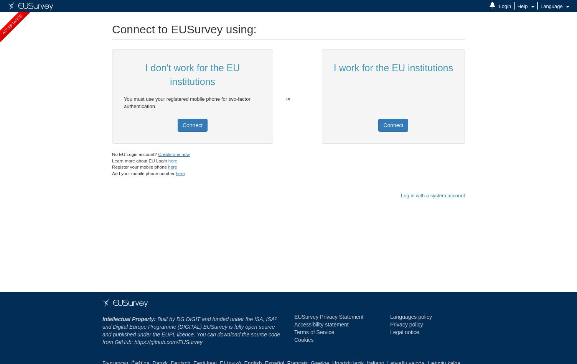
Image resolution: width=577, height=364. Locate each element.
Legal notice (404, 332)
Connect (193, 125)
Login (505, 6)
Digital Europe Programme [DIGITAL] (144, 327)
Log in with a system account (433, 195)
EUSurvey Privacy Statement (329, 317)
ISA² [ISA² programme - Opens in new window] (271, 319)
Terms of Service (314, 332)
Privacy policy (406, 324)
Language (555, 6)
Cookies (304, 340)
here (172, 160)
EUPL (168, 334)
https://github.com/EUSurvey (168, 342)
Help (526, 6)
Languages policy (411, 317)
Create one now (174, 154)
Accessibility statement (321, 324)
